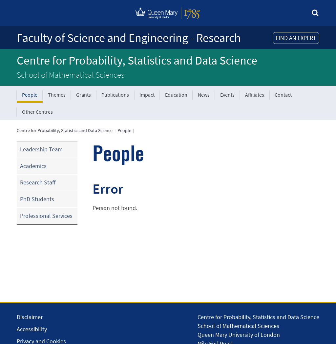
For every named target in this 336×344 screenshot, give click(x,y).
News (204, 94)
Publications (115, 94)
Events (227, 94)
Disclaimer (30, 317)
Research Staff (37, 182)
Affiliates (254, 94)
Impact (147, 94)
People (29, 94)
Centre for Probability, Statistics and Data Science (137, 60)
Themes (57, 94)
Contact (283, 94)
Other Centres (37, 111)
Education (176, 94)
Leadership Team (41, 149)
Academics (33, 166)
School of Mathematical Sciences (70, 74)
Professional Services (46, 216)
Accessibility (32, 329)
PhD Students (37, 199)
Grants (83, 94)
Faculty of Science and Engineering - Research (129, 37)
